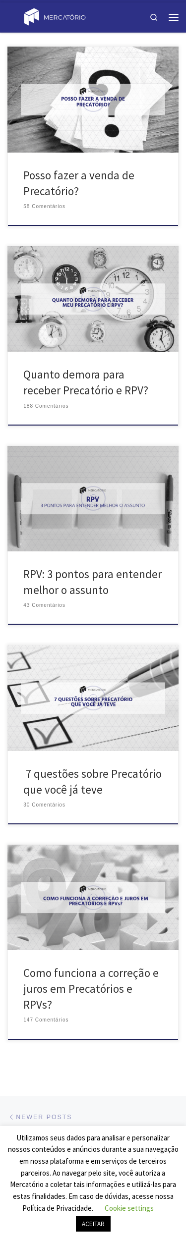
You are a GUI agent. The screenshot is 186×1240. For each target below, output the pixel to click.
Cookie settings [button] (129, 1208)
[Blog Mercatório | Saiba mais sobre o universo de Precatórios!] (54, 16)
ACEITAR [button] (93, 1224)
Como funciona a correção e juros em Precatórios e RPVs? (91, 989)
